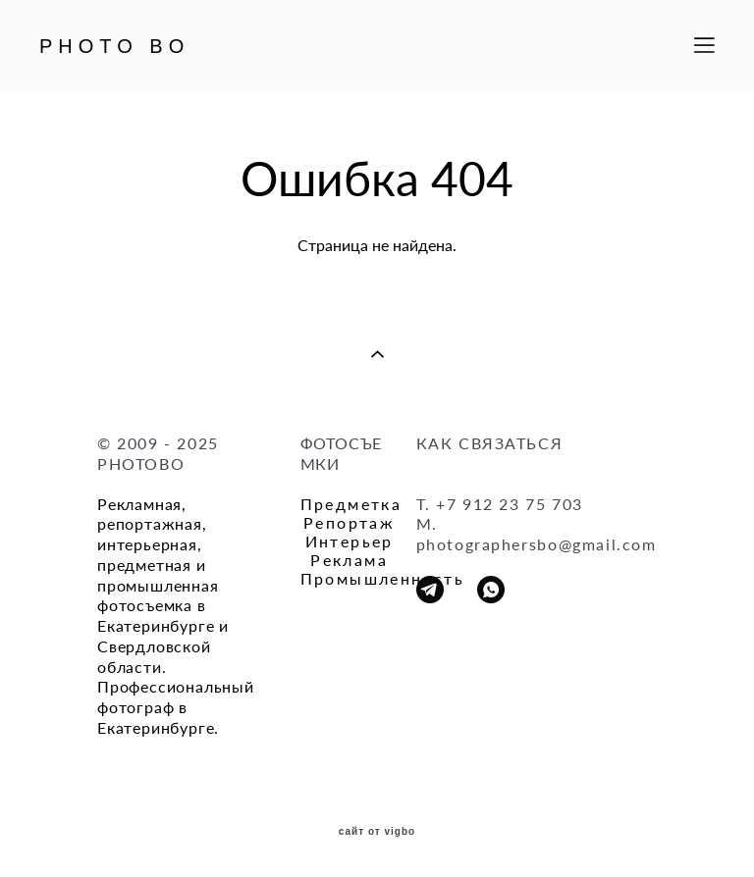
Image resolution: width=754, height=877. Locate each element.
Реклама (349, 559)
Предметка (351, 503)
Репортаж (349, 522)
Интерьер (349, 541)
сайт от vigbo (377, 832)
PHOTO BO (114, 46)
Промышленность (382, 578)
